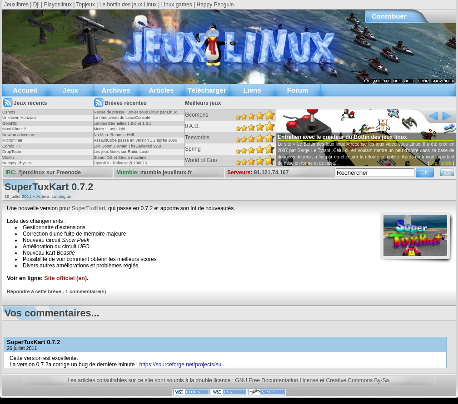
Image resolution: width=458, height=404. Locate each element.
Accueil (25, 90)
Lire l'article (441, 163)
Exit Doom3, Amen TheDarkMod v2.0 (127, 146)
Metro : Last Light (109, 129)
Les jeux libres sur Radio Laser (122, 151)
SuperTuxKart (88, 208)
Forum (298, 90)
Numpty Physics (17, 163)
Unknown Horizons (19, 117)
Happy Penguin (215, 4)
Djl (36, 4)
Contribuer (389, 16)
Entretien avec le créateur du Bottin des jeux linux (342, 137)
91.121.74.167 (271, 172)
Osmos (8, 112)
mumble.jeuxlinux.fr (166, 172)
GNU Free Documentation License (276, 380)
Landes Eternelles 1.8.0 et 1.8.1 (122, 123)
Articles (161, 90)
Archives (115, 90)
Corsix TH (11, 146)
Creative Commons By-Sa (357, 380)
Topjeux (85, 4)
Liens (252, 90)
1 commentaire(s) (85, 291)
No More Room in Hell (114, 135)
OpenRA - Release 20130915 (120, 163)
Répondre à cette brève (34, 291)
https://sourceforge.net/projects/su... (182, 364)
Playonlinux (58, 4)
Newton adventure (18, 135)
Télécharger (206, 90)
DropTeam (11, 151)
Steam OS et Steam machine (120, 157)
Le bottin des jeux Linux (128, 4)
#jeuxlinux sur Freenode (49, 172)
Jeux (70, 90)
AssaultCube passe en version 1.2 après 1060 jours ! (135, 143)
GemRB (9, 123)
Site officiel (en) (65, 278)
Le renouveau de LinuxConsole (122, 117)
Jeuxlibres (16, 4)
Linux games (176, 4)
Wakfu (8, 157)
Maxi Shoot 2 (14, 129)
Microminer (12, 140)
